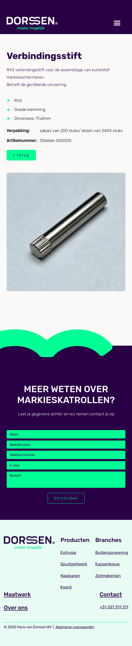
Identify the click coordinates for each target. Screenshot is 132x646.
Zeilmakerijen (108, 575)
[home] (32, 23)
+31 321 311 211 (114, 607)
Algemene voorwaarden (75, 627)
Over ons (16, 607)
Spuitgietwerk (73, 564)
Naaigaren (70, 575)
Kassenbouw (107, 564)
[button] (117, 23)
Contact (111, 594)
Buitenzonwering (111, 552)
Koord (66, 587)
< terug (21, 155)
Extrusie (68, 552)
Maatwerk (17, 594)
